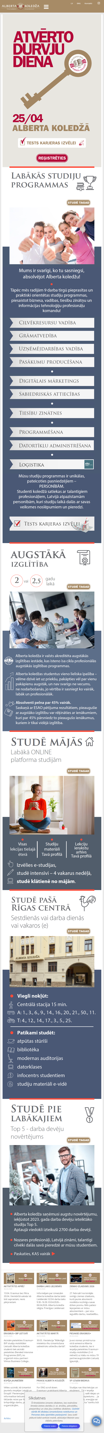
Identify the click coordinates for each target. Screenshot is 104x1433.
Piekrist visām (50, 1426)
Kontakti (88, 3)
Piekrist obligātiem (69, 1426)
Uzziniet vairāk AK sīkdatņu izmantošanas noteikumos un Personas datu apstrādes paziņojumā (55, 1411)
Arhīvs (7, 1418)
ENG (79, 3)
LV (72, 3)
